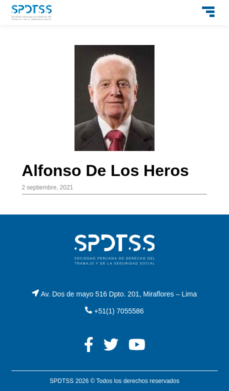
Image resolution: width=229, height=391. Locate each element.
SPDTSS (62, 381)
